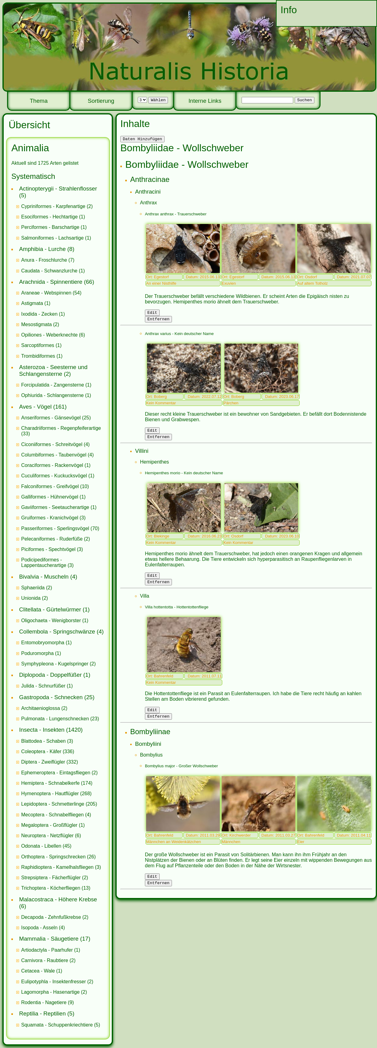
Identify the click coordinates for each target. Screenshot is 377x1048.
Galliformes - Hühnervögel (49, 496)
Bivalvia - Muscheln (43, 576)
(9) (47, 1002)
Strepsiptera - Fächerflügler (51, 877)
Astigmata (32, 303)
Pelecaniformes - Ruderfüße (52, 538)
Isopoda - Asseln (39, 927)
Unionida (31, 598)
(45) (46, 846)
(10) (55, 486)
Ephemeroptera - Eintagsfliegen (55, 772)
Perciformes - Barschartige (50, 227)
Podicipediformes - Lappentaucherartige (44, 562)
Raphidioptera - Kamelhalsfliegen (57, 867)
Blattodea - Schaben (43, 741)
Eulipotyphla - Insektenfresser (53, 981)
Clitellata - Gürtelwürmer (50, 609)
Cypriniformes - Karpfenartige (53, 206)
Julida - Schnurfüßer (43, 685)
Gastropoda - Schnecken (51, 697)
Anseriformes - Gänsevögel (51, 417)
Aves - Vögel (35, 406)
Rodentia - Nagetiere (44, 1002)
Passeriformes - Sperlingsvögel (55, 528)
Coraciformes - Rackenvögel (52, 465)
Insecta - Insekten (41, 729)
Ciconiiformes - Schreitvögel (51, 444)
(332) (49, 762)
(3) (53, 517)
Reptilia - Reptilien (42, 1013)
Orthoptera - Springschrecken (53, 856)
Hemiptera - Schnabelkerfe (50, 783)
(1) (53, 216)
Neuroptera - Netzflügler (47, 835)
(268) (56, 793)
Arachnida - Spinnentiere (50, 282)
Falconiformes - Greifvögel (50, 486)
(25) (56, 417)
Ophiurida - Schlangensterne (52, 395)
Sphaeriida (33, 587)
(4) (55, 444)
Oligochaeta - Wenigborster (51, 620)
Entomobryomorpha (42, 642)
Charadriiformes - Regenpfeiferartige (61, 428)
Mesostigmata (36, 324)
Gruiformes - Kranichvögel (49, 517)
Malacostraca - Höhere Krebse (58, 899)
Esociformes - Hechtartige (49, 216)
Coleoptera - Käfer (41, 751)
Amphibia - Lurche (42, 249)
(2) (57, 206)
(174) (56, 783)
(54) (51, 292)
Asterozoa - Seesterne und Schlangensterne (53, 370)
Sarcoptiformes (37, 345)
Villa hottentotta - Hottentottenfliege (176, 613)
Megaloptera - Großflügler (49, 825)
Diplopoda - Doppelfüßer (50, 675)
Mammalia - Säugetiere (48, 938)
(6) (53, 334)
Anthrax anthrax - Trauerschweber (176, 215)
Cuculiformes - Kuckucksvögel (54, 475)
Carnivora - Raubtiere (44, 960)
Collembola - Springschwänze (57, 631)
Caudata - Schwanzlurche (49, 270)
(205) (59, 804)
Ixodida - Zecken (39, 314)
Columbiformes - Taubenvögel (53, 454)
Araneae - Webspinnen (46, 292)
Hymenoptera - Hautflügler (50, 793)
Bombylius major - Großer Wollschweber (181, 774)
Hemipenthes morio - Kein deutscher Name (184, 477)
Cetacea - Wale (38, 970)
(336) (47, 751)
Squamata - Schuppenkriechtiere (57, 1024)
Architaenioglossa (40, 708)
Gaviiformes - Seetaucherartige (56, 507)
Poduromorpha (37, 653)
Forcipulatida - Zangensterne (52, 384)
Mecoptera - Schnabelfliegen (52, 814)
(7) (47, 260)
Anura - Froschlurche (44, 260)
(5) (60, 1024)
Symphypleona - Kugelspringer (54, 663)
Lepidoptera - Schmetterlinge (52, 804)
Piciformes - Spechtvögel (48, 549)
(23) (60, 718)
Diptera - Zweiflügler (43, 762)
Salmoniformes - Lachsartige (52, 238)
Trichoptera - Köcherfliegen (50, 888)
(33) (61, 431)
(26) (58, 856)
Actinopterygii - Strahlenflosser (58, 188)
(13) (55, 888)
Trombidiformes (38, 356)
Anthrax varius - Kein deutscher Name (179, 336)
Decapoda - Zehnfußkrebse (51, 917)
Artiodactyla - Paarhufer (47, 950)
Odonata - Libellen (41, 846)
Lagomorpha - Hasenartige (50, 992)
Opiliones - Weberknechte (49, 334)
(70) (60, 528)
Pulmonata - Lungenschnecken (55, 718)
